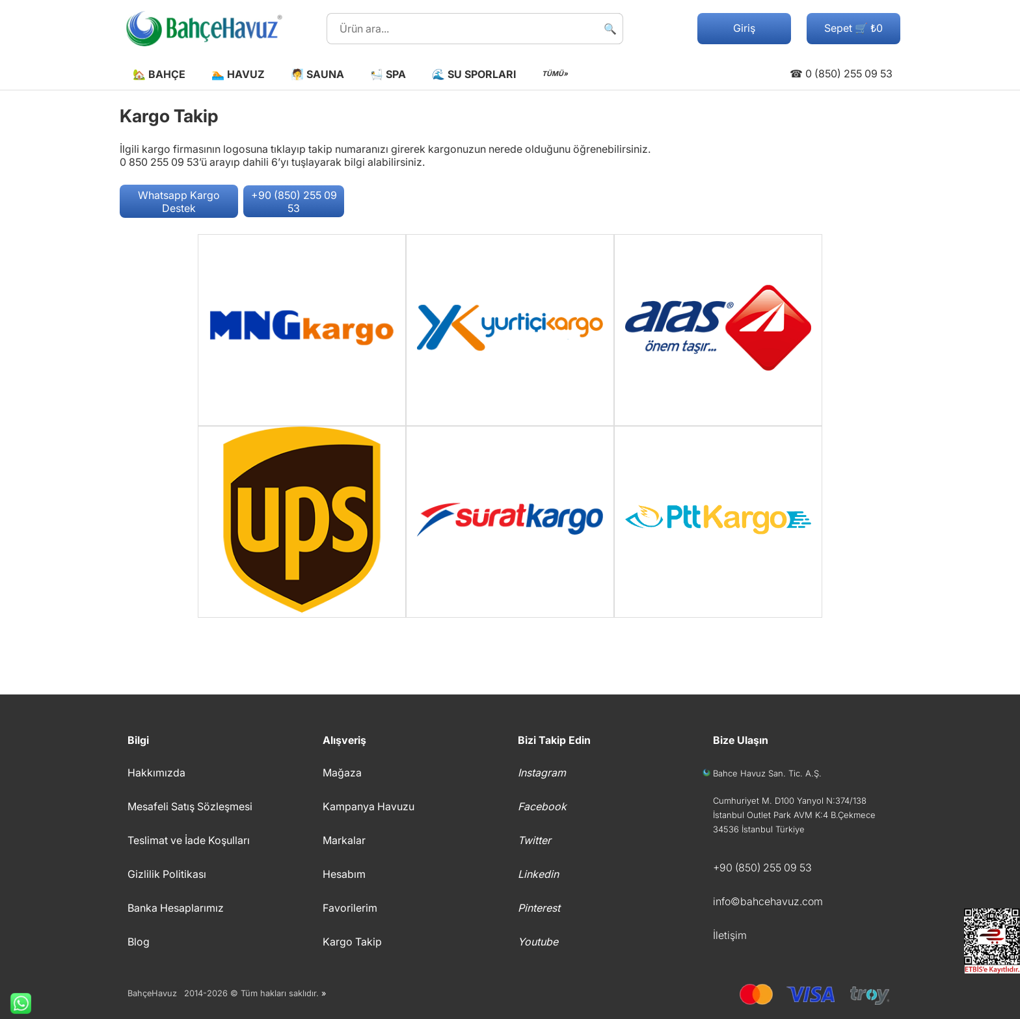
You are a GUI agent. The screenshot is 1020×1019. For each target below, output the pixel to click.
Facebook (542, 806)
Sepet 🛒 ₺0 (853, 27)
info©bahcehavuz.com (768, 901)
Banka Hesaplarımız (176, 907)
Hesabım (344, 873)
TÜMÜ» (555, 74)
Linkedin (538, 873)
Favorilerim (350, 907)
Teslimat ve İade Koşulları (189, 840)
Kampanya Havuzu (368, 806)
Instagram (542, 772)
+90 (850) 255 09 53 (294, 202)
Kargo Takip (352, 941)
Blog (139, 941)
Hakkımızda (156, 772)
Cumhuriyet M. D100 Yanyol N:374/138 (789, 800)
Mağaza (342, 772)
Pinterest (539, 907)
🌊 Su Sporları (474, 74)
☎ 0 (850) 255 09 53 (841, 73)
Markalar (344, 840)
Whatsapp (15, 1003)
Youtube (538, 941)
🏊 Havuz (238, 74)
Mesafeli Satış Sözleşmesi (190, 806)
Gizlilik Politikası (167, 873)
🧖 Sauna (317, 74)
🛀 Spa (388, 74)
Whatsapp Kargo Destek (179, 202)
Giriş (744, 27)
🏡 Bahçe (159, 74)
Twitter (534, 840)
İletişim (730, 935)
